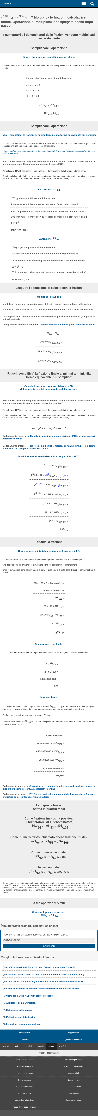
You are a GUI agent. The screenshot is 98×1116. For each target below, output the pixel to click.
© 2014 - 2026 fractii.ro (49, 1053)
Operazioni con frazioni (24, 1060)
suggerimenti (73, 1033)
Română (62, 1046)
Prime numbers (24, 1080)
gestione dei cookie (73, 1039)
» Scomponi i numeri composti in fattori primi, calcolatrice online (61, 324)
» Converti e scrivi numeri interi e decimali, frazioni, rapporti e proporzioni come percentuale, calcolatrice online (49, 787)
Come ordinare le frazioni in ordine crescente (29, 996)
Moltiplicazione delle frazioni (21, 1017)
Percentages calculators (24, 1073)
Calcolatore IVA (24, 1093)
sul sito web (24, 1033)
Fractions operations (73, 1060)
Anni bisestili (73, 1093)
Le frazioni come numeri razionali (23, 1024)
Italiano (51, 1046)
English (17, 1046)
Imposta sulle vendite (24, 1087)
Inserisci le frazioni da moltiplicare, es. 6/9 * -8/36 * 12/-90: (36, 934)
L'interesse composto (73, 1100)
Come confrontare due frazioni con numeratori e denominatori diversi (42, 988)
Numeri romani (73, 1080)
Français (40, 1046)
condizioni (24, 1039)
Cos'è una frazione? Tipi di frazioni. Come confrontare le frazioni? (40, 967)
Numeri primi (73, 1073)
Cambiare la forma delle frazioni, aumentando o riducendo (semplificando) (45, 974)
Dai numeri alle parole (24, 1066)
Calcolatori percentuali (73, 1066)
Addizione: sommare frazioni (21, 1003)
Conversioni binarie (73, 1087)
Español (28, 1046)
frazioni (6, 3)
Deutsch (5, 1046)
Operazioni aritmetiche (24, 1100)
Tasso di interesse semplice (24, 1107)
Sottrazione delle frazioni (19, 1010)
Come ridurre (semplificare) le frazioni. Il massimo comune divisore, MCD (44, 981)
